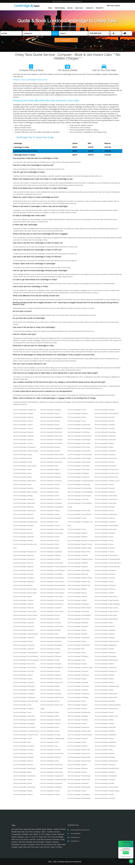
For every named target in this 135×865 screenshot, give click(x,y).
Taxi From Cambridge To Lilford (77, 417)
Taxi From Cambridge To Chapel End (24, 637)
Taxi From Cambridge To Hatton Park (51, 678)
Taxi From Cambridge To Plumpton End (79, 712)
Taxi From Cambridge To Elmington (50, 477)
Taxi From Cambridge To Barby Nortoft (24, 480)
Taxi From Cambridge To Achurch (23, 421)
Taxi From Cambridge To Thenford (105, 548)
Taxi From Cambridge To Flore (49, 522)
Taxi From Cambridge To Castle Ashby (24, 619)
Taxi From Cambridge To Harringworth (51, 667)
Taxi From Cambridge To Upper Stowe (106, 615)
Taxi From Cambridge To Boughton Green (25, 522)
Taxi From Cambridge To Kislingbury (51, 787)
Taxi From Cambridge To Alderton (23, 428)
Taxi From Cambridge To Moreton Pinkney (80, 578)
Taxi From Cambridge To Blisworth (23, 514)
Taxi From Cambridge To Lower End (78, 499)
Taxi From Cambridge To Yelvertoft (105, 798)
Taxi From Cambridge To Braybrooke (24, 559)
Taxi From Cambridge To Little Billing (78, 432)
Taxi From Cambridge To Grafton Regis (51, 563)
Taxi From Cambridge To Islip (48, 746)
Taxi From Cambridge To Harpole (50, 660)
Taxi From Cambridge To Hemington (51, 693)
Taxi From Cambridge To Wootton (104, 783)
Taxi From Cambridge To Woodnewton (106, 776)
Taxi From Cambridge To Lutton (77, 529)
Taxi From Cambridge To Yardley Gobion (106, 787)
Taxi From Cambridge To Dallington (23, 757)
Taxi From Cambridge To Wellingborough (107, 686)
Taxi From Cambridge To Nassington (78, 604)
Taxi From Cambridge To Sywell (104, 536)
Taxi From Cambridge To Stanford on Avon (107, 480)
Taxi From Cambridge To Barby (22, 484)
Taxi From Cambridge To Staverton (105, 492)
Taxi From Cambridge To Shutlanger (105, 432)
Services (70, 8)
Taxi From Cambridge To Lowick (77, 518)
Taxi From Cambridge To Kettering (50, 757)
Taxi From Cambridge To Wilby (104, 749)
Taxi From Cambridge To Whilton (104, 720)
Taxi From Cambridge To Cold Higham (24, 690)
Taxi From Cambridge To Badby (22, 477)
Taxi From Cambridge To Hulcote (50, 731)
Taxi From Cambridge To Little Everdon (79, 451)
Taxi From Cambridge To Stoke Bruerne (106, 499)
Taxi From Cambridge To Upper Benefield (107, 600)
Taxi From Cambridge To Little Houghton (79, 458)
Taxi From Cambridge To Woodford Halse (107, 768)
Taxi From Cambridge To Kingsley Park (51, 776)
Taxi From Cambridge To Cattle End (23, 622)
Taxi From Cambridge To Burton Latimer (25, 593)
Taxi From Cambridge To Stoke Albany (106, 495)
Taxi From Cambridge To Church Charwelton (26, 660)
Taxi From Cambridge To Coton (22, 712)
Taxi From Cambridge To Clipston (23, 675)
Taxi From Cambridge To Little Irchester (79, 462)
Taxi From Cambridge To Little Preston (79, 469)
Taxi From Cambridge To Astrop (22, 469)
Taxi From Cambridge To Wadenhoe (105, 630)
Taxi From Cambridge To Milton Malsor (79, 570)
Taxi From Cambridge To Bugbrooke (23, 581)
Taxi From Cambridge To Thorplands (105, 570)
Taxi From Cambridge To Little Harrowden (80, 454)
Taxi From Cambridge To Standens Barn (106, 477)
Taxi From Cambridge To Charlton (23, 641)
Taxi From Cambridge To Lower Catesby (79, 495)
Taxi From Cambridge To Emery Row (51, 480)
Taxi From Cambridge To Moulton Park (79, 585)
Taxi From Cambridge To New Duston (78, 619)
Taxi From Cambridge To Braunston (23, 555)
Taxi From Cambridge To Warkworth (105, 652)
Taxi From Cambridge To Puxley (77, 742)
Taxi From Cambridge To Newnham (78, 626)
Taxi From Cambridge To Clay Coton (23, 671)
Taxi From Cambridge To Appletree (23, 439)
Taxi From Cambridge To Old (76, 649)
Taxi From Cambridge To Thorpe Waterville (107, 566)
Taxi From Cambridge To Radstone (78, 768)
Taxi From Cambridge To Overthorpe (78, 675)
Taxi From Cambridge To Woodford (105, 772)
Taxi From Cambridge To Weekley (104, 675)
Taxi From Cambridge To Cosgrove (23, 708)
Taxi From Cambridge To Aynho (22, 473)
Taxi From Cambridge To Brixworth (23, 570)
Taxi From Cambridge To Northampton (79, 637)
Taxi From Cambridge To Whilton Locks (106, 716)
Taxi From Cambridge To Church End (24, 663)
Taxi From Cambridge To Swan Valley (105, 529)
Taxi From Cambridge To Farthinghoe (51, 503)
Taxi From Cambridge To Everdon (50, 488)
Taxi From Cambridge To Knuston (50, 791)
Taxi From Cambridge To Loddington (78, 473)
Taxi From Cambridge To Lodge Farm (78, 477)
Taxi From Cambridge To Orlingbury (78, 656)
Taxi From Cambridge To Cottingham (24, 723)
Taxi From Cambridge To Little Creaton (79, 447)
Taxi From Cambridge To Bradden (23, 540)
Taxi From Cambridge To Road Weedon (79, 787)
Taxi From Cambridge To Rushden (105, 417)
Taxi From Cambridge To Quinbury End (79, 757)
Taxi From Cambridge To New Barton (78, 611)
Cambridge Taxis (75, 837)
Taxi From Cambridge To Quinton (77, 764)
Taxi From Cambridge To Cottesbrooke (24, 720)
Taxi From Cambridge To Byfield (22, 596)
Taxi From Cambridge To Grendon (50, 615)
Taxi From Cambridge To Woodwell (105, 779)
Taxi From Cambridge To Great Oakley (51, 596)
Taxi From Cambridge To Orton (77, 660)
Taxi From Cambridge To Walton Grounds (107, 641)
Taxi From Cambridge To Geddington (51, 551)
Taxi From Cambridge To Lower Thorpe (79, 510)
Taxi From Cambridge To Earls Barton (51, 432)
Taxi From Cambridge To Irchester (50, 734)
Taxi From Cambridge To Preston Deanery (80, 734)
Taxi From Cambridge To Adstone (23, 424)
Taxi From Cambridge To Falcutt (49, 495)
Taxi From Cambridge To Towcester (105, 589)
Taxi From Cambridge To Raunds (77, 772)
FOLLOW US (99, 8)
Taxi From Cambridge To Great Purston (51, 604)
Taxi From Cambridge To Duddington (51, 417)
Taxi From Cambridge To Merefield (78, 555)
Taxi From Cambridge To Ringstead (78, 783)
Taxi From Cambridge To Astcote (22, 462)
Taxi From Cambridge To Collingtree (23, 693)
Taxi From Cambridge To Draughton (50, 409)
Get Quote (66, 40)
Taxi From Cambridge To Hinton (49, 712)
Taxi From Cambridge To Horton (49, 727)
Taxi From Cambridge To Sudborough (106, 514)
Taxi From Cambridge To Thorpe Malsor (106, 555)
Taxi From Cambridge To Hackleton (50, 630)
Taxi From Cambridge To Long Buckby (79, 484)
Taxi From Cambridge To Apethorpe (23, 436)
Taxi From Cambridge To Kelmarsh (50, 749)
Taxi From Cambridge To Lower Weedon (79, 514)
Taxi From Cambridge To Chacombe (23, 626)
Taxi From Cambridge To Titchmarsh (105, 585)
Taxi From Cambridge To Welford (104, 682)
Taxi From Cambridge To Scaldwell (105, 424)
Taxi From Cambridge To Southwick (105, 454)
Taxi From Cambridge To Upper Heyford (106, 611)
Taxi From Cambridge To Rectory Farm (79, 779)
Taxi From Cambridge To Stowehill (105, 507)
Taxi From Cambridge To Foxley (49, 540)
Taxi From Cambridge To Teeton (104, 544)
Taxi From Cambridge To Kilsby (49, 761)
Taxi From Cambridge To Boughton (23, 525)
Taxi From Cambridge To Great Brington (52, 578)
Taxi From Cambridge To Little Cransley (79, 443)
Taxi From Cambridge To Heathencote (51, 682)
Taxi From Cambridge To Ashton (22, 458)
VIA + (55, 33)
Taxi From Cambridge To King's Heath (51, 768)
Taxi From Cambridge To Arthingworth (24, 447)
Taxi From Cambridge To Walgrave (105, 637)
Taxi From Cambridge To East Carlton (51, 436)
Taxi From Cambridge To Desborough (24, 787)
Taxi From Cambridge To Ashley (22, 454)
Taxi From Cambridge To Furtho (49, 544)
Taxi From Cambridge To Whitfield (105, 731)
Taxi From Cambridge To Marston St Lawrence (81, 540)
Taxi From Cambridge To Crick (22, 742)
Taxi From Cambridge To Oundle (77, 663)
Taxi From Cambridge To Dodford (23, 794)
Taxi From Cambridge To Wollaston (105, 757)
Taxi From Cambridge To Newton (77, 630)
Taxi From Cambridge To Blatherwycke (24, 510)
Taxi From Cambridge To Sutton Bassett (106, 525)
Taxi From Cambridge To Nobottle (77, 634)
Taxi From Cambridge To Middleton (78, 563)
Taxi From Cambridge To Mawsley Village (80, 548)
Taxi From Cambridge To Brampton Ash (24, 551)
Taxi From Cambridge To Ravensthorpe (79, 776)
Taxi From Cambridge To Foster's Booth (52, 529)
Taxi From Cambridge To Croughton (23, 746)
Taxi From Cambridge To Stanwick (105, 488)
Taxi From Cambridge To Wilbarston (105, 746)
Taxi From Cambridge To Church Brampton (25, 656)
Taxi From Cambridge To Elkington (50, 473)
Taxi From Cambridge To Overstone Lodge (80, 667)
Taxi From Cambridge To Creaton (23, 738)
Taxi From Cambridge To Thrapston (105, 574)
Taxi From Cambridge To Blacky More (24, 503)
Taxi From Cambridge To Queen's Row (79, 749)
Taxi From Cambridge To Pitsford (77, 708)
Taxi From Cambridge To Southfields (105, 451)
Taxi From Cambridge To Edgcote (50, 469)
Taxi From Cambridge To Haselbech (50, 675)
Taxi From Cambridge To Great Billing (51, 574)
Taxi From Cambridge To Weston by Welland (108, 705)
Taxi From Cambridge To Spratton (104, 462)
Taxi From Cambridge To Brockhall (23, 574)
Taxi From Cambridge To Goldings (50, 559)
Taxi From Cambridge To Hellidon (50, 686)
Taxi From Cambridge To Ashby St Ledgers (25, 451)
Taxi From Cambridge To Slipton (104, 447)
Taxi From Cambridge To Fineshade (50, 518)
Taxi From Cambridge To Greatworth (51, 607)
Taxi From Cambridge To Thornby (104, 551)
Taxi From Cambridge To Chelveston (23, 649)
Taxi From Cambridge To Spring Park (105, 465)
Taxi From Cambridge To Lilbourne (78, 413)
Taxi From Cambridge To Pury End (78, 738)
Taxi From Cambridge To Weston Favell (106, 708)
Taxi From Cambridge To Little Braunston (80, 436)
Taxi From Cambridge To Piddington (78, 697)
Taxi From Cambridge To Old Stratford (79, 645)
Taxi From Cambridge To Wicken (104, 738)
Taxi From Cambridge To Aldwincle (23, 432)
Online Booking (60, 8)
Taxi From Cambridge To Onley (77, 652)
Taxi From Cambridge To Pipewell (77, 705)
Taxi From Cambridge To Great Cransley (52, 581)
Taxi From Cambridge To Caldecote (23, 600)
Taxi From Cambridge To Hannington (51, 641)
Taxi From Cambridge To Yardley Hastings (107, 791)
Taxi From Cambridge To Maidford (77, 533)
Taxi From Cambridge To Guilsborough (51, 626)
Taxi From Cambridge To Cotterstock (24, 716)
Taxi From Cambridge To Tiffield (104, 581)
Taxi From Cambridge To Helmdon (50, 690)
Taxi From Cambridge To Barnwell (23, 488)
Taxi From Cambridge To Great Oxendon (52, 600)
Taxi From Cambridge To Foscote (50, 525)
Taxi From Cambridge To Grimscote (50, 622)
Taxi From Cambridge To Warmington (106, 656)
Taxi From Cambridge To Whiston (104, 723)
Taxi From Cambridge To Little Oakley (79, 465)
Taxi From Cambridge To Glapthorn (50, 555)
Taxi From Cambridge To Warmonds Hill (106, 660)
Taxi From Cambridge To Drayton (50, 413)
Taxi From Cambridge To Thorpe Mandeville (107, 559)
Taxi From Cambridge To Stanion (104, 484)
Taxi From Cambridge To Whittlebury (105, 734)
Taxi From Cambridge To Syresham (105, 533)
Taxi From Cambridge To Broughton (23, 578)
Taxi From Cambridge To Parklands (78, 682)
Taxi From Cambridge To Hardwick (50, 649)
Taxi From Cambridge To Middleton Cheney (80, 559)
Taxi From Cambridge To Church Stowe (24, 667)
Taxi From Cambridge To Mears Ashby (79, 551)
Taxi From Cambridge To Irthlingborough (52, 738)
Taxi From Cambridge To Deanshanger (24, 768)
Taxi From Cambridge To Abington (23, 413)
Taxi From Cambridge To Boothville (23, 518)
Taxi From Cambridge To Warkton (104, 649)
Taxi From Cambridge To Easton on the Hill (52, 458)
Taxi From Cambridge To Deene (22, 772)
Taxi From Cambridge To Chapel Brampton (25, 634)
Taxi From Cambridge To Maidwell (77, 536)
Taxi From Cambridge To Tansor (104, 540)
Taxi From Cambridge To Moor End (78, 574)
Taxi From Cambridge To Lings (77, 421)
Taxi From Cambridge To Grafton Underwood (53, 566)
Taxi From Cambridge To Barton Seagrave (25, 492)
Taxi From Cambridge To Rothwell (105, 409)
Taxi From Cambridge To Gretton (49, 619)
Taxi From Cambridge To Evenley (50, 484)
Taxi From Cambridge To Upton (104, 622)
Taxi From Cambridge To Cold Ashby (24, 686)
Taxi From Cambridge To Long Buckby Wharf (81, 480)
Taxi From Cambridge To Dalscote (23, 761)
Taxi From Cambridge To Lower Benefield (80, 488)
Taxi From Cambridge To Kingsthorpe (51, 783)
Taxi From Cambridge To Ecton (49, 465)
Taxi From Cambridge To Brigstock (23, 566)
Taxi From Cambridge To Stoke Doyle (105, 503)
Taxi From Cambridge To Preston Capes (79, 731)
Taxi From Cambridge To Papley (77, 678)
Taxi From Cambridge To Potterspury (78, 727)
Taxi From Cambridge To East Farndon (51, 439)
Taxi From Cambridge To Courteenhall (24, 727)
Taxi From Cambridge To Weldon (104, 678)
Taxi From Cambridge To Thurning (105, 578)
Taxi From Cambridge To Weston (104, 712)
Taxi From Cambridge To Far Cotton (50, 499)
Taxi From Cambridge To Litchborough (79, 424)
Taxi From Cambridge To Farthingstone (51, 507)
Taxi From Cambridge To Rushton (104, 421)
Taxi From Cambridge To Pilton (77, 701)
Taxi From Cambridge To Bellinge (23, 495)
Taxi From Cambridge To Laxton (77, 409)
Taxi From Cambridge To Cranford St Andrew (26, 731)
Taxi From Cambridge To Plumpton (78, 716)
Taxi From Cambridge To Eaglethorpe (51, 428)
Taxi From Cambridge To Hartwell (50, 671)
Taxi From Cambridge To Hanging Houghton (53, 637)
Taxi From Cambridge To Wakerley (105, 634)
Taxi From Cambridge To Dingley (22, 791)
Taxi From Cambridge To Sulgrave (105, 518)
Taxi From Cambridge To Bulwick (23, 585)
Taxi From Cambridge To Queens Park (79, 753)
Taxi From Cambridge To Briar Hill (23, 563)
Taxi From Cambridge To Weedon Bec (106, 667)
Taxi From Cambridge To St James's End (106, 473)
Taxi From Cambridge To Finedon (50, 514)
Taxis (26, 6)
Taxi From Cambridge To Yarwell (104, 794)
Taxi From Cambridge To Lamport (50, 794)
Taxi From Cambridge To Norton (77, 641)
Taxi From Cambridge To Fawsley (50, 510)
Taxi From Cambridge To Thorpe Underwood (108, 563)
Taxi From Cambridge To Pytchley (77, 746)
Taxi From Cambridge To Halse (49, 634)
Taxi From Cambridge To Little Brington (79, 439)
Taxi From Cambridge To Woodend (105, 764)
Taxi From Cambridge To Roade (77, 791)
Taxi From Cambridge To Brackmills (23, 536)
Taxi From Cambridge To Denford (23, 779)
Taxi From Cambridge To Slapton (104, 443)
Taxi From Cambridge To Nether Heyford (79, 607)
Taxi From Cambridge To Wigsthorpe (105, 742)
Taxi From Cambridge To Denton (22, 783)
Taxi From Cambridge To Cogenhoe (23, 682)
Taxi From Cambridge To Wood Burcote (106, 761)
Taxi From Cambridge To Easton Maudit (51, 454)
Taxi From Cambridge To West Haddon (106, 697)
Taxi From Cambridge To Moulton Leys (79, 581)
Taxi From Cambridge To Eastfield (50, 451)
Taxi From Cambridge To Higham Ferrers (52, 697)
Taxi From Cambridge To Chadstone (23, 630)
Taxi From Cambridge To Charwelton (24, 645)
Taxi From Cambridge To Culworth (23, 753)
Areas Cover (79, 8)
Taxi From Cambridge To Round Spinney (106, 413)
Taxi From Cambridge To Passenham (78, 686)
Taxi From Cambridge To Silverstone (105, 439)
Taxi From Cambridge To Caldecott (23, 604)
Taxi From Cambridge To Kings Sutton (51, 772)
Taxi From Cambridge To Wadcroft (105, 626)
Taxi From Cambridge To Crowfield (23, 749)
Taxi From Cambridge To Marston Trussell (80, 544)
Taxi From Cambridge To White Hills (105, 727)
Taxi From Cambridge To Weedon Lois (106, 671)
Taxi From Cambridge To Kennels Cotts (51, 753)
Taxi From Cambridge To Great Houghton (52, 593)
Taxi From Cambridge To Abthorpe (23, 417)
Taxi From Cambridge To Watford (104, 663)
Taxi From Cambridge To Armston (23, 443)
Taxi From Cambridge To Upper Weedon (106, 619)
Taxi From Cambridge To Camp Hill (23, 607)
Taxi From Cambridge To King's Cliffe (51, 764)
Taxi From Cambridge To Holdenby (50, 720)
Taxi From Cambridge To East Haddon (51, 443)
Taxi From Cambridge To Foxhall (49, 536)
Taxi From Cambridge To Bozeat (22, 529)
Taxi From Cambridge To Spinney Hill (105, 458)
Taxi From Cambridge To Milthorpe (78, 566)
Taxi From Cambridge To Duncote (50, 421)
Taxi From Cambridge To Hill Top (49, 701)
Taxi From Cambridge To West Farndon (106, 693)
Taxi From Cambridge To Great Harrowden (52, 589)
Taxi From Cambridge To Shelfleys (105, 428)
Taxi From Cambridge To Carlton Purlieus (25, 615)
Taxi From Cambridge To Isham (49, 742)
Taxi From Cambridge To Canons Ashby (24, 611)
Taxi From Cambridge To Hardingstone (51, 645)
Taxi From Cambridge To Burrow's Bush (25, 589)
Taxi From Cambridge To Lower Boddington (80, 492)
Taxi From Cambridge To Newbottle (78, 622)
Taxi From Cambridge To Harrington (50, 663)
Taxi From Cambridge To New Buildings (79, 615)
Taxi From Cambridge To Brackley (23, 533)
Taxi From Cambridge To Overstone (78, 671)
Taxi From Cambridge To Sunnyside (105, 522)
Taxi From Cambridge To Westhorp (105, 701)
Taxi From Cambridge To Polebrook (78, 720)
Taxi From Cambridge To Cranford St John (25, 734)
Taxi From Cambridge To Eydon (49, 492)
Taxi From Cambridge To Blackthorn (23, 499)
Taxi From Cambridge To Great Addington (52, 570)
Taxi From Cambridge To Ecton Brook (51, 462)
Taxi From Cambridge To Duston (49, 424)
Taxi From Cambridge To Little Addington (80, 428)
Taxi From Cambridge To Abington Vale (24, 409)
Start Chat (125, 852)
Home (50, 8)
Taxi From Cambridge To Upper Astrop (106, 596)
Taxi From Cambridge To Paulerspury (78, 693)
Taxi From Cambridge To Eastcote (50, 447)
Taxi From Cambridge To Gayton (49, 548)
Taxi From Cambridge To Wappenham (106, 645)
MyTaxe (84, 861)
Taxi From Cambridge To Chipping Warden (25, 652)
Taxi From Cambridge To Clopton (23, 678)
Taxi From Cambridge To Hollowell (50, 723)
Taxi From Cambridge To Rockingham (79, 794)
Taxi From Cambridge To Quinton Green (79, 761)
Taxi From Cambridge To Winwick (104, 753)
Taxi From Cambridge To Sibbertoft (105, 436)
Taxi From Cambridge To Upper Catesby (106, 607)
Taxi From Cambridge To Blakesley (23, 507)
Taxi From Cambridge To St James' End (106, 469)
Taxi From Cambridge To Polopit (77, 723)
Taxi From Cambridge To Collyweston (24, 697)
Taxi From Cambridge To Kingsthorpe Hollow (53, 779)
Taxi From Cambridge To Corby (22, 705)
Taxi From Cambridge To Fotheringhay (51, 533)
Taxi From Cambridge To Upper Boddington (107, 604)
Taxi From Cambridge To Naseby (77, 600)
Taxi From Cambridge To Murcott (77, 593)
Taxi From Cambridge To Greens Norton (52, 611)
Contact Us (89, 8)
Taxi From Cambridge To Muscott (77, 596)
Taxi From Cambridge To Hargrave (50, 652)
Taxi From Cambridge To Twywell (104, 593)
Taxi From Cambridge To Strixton (104, 510)
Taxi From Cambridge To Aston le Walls (24, 465)
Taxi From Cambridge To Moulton (77, 589)
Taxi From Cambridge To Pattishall (78, 690)
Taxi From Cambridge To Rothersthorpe (79, 798)
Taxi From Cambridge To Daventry (23, 764)
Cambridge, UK (74, 841)
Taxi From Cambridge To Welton (104, 690)
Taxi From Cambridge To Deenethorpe (24, 776)
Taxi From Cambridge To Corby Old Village (25, 701)
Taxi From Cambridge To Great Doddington (53, 585)
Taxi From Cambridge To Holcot (49, 716)
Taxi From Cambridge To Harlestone (50, 656)
